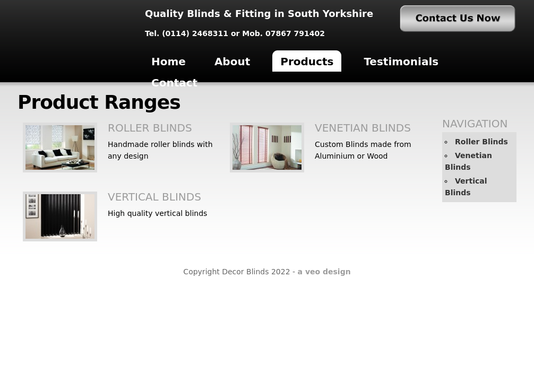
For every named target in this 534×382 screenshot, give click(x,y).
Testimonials (401, 61)
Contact (174, 82)
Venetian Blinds (363, 127)
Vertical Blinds (154, 196)
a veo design (324, 271)
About (232, 61)
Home (168, 61)
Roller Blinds (150, 127)
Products (306, 61)
